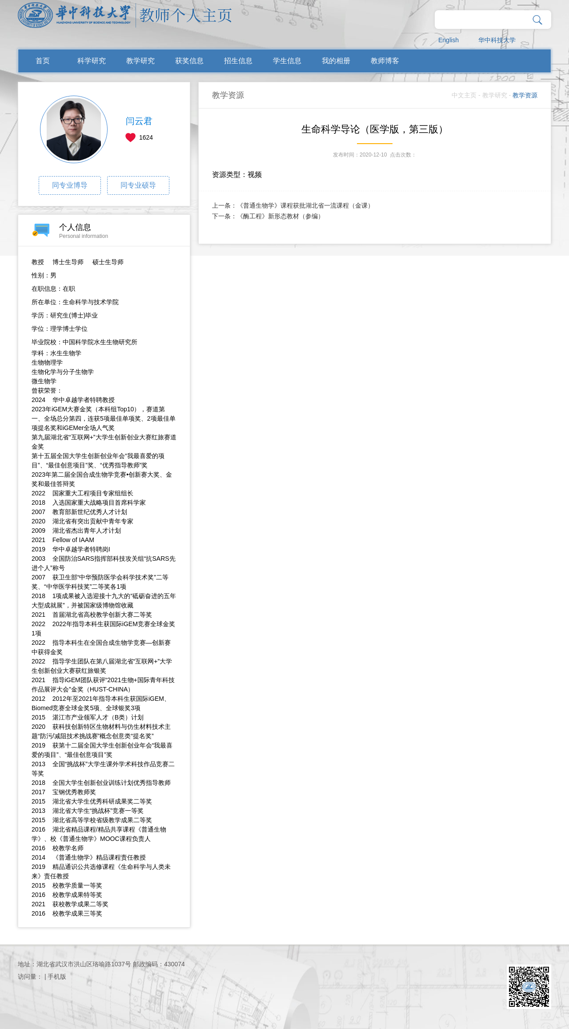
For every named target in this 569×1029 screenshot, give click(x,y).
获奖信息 (189, 60)
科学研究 (91, 60)
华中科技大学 (497, 40)
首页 (43, 60)
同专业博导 (70, 185)
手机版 (57, 976)
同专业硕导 (138, 185)
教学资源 (525, 95)
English (448, 40)
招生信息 (238, 60)
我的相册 (336, 60)
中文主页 (464, 95)
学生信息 (287, 60)
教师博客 (385, 60)
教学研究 (140, 60)
